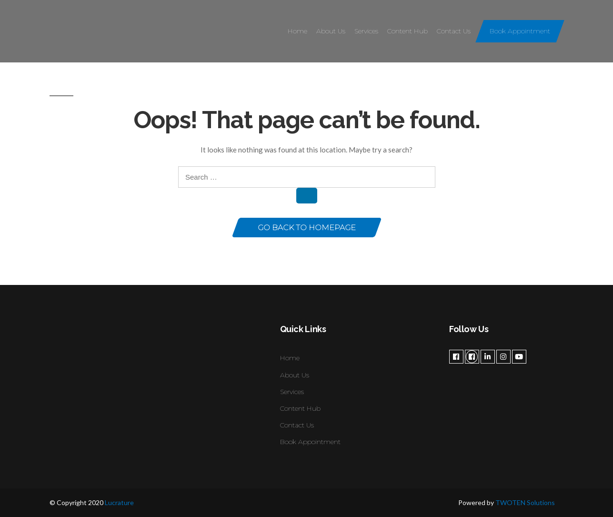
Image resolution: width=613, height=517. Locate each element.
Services (366, 31)
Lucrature (119, 502)
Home (297, 31)
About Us (330, 31)
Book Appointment (520, 31)
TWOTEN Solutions (525, 502)
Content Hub (407, 31)
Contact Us (454, 31)
